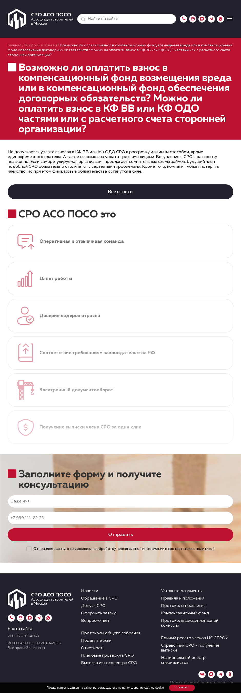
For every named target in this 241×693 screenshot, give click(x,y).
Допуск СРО (93, 606)
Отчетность (93, 648)
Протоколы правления (183, 606)
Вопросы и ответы (40, 45)
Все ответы (120, 192)
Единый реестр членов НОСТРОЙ (195, 638)
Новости (89, 591)
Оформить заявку (98, 613)
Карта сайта (20, 629)
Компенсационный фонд (185, 613)
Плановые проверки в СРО (107, 656)
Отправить (120, 534)
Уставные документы (182, 591)
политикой (205, 549)
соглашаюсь (80, 549)
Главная (14, 45)
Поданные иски (96, 641)
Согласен (181, 687)
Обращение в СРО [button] (99, 598)
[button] (82, 19)
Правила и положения (182, 598)
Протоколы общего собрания (110, 633)
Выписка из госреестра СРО (109, 663)
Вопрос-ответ (95, 621)
